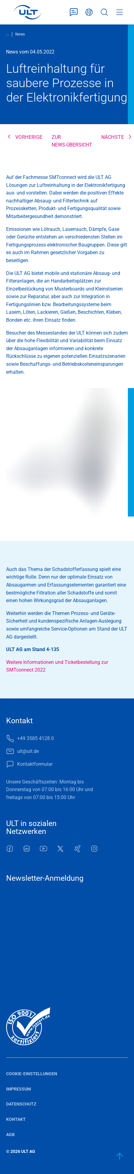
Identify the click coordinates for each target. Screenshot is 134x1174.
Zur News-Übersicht (72, 141)
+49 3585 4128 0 (35, 738)
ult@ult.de (28, 751)
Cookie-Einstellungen (31, 1073)
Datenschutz (21, 1104)
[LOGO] (27, 12)
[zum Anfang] (120, 1156)
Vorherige (29, 137)
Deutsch (89, 12)
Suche (104, 12)
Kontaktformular (73, 12)
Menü (119, 12)
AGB (10, 1134)
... (7, 34)
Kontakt (16, 1119)
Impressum (18, 1089)
